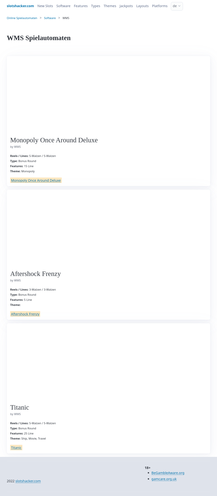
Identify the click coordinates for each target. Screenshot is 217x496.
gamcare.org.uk (163, 479)
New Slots (45, 6)
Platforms (159, 6)
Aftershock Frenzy (25, 314)
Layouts (142, 6)
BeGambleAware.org (167, 472)
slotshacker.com (28, 481)
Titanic (16, 447)
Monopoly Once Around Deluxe (36, 180)
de (175, 6)
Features (81, 6)
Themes (110, 6)
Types (95, 6)
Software (63, 6)
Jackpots (126, 6)
